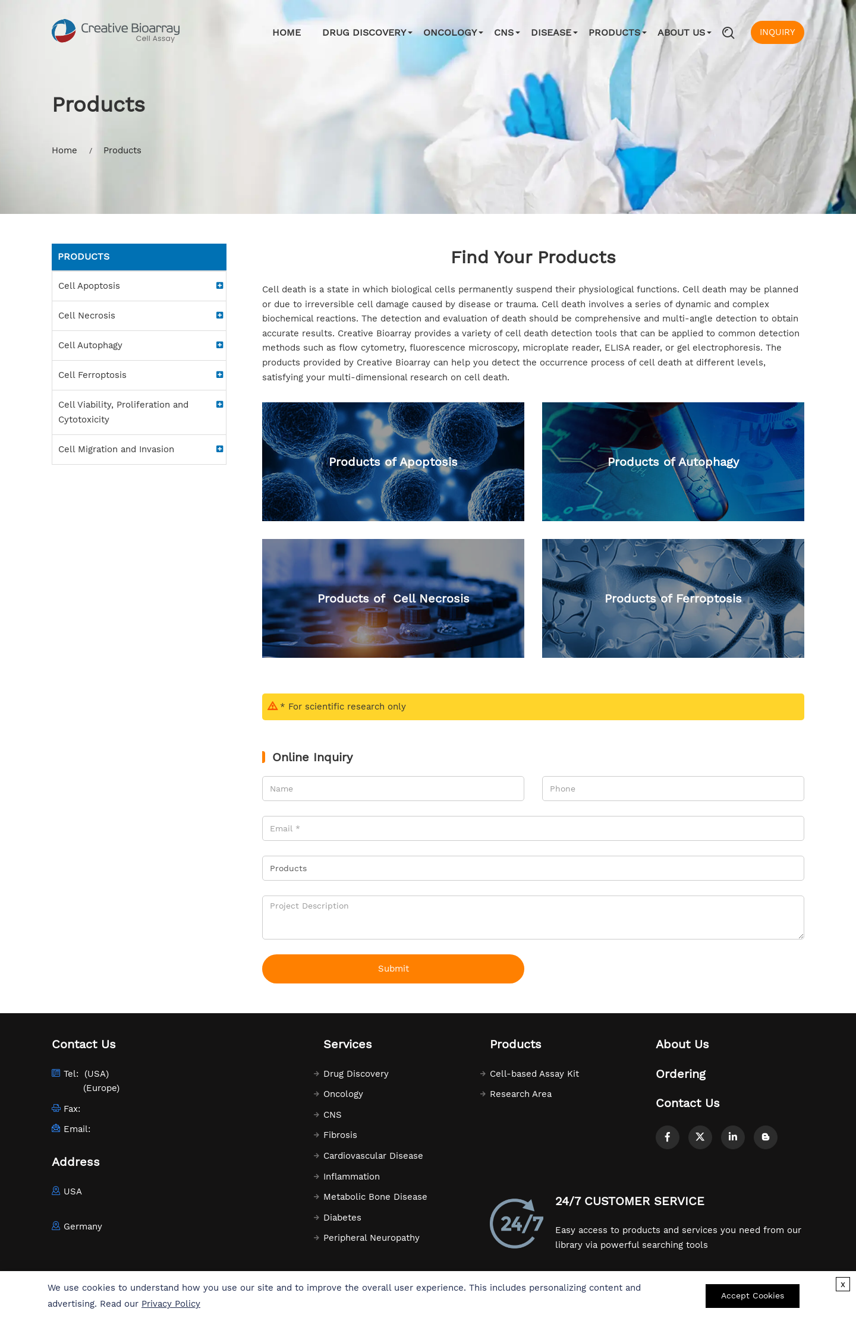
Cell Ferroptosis (92, 375)
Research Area (521, 1094)
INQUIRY (777, 32)
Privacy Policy (170, 1303)
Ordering (681, 1074)
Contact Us (688, 1103)
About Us (681, 32)
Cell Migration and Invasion (116, 449)
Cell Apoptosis (89, 285)
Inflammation (351, 1176)
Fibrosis (340, 1135)
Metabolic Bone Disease (375, 1196)
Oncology (450, 32)
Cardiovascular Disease (373, 1155)
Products (614, 32)
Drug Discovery (364, 32)
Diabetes (342, 1217)
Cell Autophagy (90, 345)
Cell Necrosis (86, 315)
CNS (504, 32)
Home (286, 32)
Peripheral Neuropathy (371, 1237)
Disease (551, 32)
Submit (393, 968)
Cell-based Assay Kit (534, 1073)
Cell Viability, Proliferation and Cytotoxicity (123, 412)
